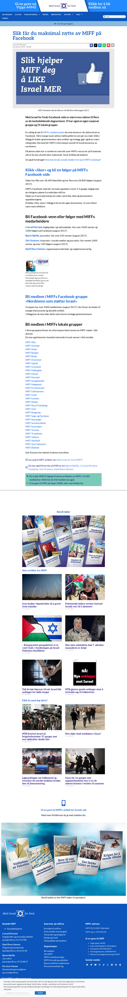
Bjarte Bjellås (32, 235)
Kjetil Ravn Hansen (63, 469)
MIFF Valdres (32, 437)
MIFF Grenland (33, 366)
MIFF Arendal (32, 345)
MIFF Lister (31, 394)
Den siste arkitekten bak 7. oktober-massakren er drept (84, 646)
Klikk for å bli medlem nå (99, 5)
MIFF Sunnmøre (33, 426)
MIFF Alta (30, 342)
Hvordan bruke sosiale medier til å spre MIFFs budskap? (73, 159)
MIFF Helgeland (33, 384)
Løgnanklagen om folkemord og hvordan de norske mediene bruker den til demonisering (41, 781)
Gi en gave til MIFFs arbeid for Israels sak (63, 810)
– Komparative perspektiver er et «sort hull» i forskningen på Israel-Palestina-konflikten (41, 648)
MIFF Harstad (32, 377)
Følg (79, 14)
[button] (95, 45)
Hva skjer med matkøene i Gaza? (83, 733)
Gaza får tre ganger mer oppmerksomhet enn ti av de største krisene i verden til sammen (84, 781)
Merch (5, 18)
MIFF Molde (31, 401)
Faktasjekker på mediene (55, 940)
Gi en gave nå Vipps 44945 (25, 5)
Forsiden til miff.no (52, 928)
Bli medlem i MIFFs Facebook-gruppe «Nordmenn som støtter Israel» (56, 298)
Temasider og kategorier (55, 934)
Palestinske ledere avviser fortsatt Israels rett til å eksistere (84, 605)
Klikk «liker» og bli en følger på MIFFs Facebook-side (56, 172)
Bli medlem (7, 14)
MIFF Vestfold (32, 440)
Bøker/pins (56, 14)
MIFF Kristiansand (34, 387)
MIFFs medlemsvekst (53, 132)
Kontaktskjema (14, 928)
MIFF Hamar (31, 373)
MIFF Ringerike (33, 412)
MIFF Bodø (31, 356)
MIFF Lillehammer (34, 391)
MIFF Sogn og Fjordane (37, 416)
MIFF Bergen (32, 352)
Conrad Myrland (33, 227)
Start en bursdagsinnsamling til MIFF (105, 954)
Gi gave (18, 14)
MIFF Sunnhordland (35, 423)
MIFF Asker (31, 349)
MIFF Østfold (32, 447)
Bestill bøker (63, 512)
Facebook (33, 469)
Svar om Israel (32, 14)
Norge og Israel (51, 937)
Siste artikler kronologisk (55, 931)
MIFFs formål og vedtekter (56, 960)
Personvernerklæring (53, 966)
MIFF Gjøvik (31, 363)
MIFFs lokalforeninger (54, 957)
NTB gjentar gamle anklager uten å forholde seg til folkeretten (84, 691)
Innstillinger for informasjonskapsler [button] (17, 993)
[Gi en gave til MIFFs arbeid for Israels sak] (63, 803)
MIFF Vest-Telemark (35, 444)
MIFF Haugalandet (34, 380)
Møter (45, 14)
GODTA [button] (40, 993)
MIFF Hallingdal (33, 370)
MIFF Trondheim (33, 433)
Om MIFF (68, 14)
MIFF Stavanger (33, 419)
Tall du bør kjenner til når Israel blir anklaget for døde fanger (41, 691)
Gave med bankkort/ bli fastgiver (103, 946)
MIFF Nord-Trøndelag (36, 405)
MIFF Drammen (33, 359)
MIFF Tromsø (32, 430)
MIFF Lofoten (32, 398)
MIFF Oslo (30, 408)
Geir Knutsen (32, 240)
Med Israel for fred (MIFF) (69, 459)
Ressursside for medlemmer (56, 963)
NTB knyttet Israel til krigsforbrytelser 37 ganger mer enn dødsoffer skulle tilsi (39, 736)
